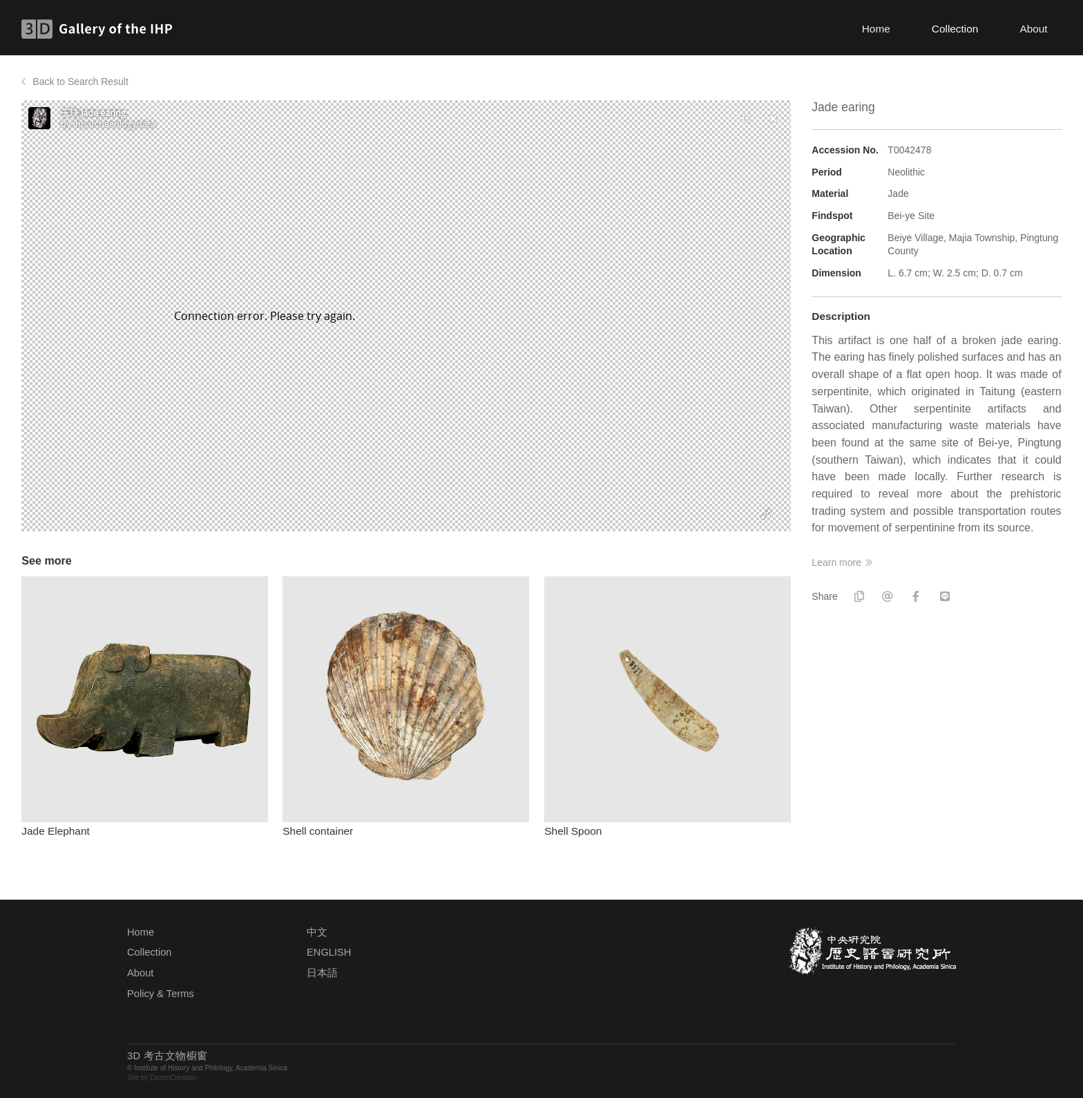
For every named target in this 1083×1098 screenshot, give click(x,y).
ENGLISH (329, 952)
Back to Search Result (80, 81)
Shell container (317, 831)
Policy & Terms (160, 993)
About (1033, 29)
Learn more (836, 562)
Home (876, 29)
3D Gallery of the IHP (101, 29)
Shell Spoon (573, 831)
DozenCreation (173, 1077)
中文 (317, 932)
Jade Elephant (55, 831)
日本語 (322, 972)
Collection (955, 29)
